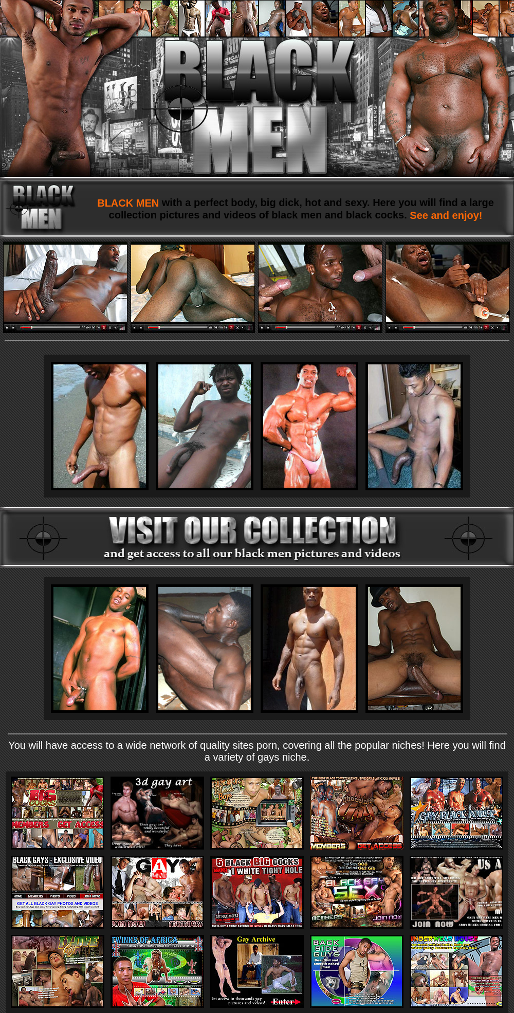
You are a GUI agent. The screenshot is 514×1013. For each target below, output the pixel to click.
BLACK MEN (129, 203)
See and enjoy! (445, 215)
